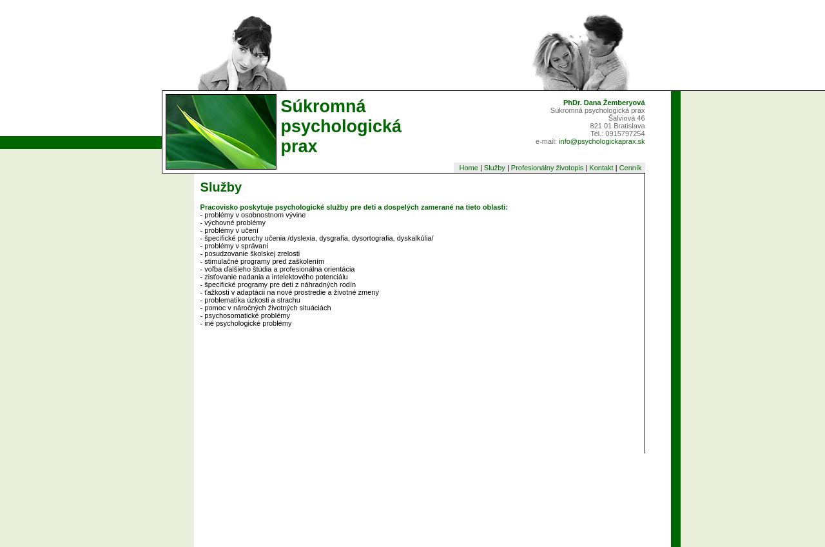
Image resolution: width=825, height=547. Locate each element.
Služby (494, 168)
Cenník (631, 168)
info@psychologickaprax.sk (602, 141)
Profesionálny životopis (547, 168)
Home (468, 168)
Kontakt (601, 168)
